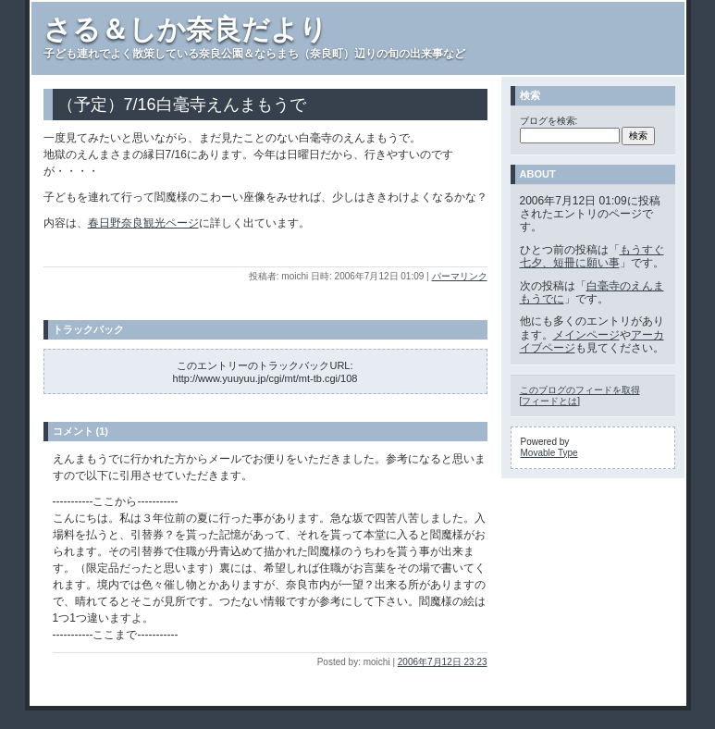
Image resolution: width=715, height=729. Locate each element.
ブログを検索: (549, 121)
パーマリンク (459, 276)
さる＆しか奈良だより (185, 29)
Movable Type (549, 453)
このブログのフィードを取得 (580, 390)
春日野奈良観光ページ (143, 222)
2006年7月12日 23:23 (442, 662)
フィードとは (549, 401)
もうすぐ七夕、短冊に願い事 (592, 256)
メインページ (586, 334)
